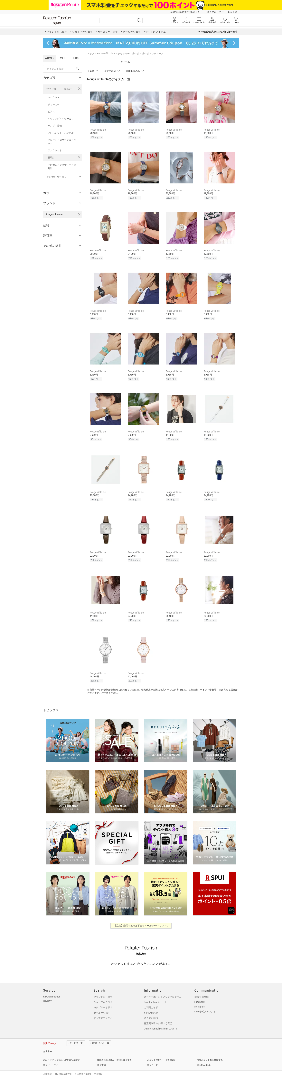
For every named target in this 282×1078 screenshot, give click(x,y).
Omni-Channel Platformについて (161, 1023)
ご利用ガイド (151, 1002)
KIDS (76, 58)
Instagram (199, 1001)
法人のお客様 (151, 1012)
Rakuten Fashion (52, 991)
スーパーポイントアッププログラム (163, 991)
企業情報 (47, 1069)
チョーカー (54, 104)
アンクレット (55, 150)
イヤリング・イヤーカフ (61, 118)
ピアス (51, 111)
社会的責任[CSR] (83, 1069)
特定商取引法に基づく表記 (158, 1018)
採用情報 (98, 1069)
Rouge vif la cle (105, 53)
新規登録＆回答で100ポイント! (186, 12)
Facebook (199, 996)
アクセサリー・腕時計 (59, 89)
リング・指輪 (55, 125)
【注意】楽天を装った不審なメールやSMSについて (141, 920)
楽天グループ (214, 12)
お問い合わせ (151, 1007)
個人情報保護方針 (63, 1069)
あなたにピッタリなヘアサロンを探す (61, 1055)
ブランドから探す (103, 991)
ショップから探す (103, 997)
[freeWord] (62, 69)
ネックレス (54, 97)
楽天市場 (232, 12)
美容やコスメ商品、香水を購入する (114, 1055)
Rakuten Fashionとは (155, 997)
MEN (62, 58)
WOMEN (49, 58)
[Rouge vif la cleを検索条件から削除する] (79, 214)
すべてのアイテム (103, 1012)
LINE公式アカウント (205, 1006)
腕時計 (51, 157)
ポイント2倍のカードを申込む (161, 1055)
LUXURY (47, 996)
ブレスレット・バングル (61, 132)
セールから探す (102, 1007)
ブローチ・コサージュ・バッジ (62, 141)
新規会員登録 (201, 991)
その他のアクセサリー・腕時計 (62, 166)
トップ (90, 53)
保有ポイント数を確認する (210, 1055)
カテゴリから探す (103, 1002)
